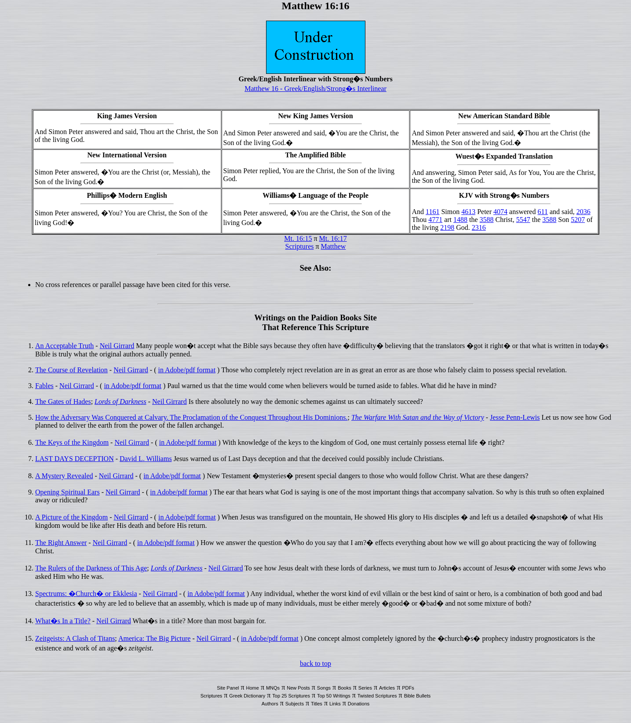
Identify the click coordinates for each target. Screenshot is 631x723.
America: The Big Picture (154, 638)
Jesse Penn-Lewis (515, 417)
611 (542, 211)
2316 (479, 227)
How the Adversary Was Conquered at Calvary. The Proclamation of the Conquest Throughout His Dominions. (191, 417)
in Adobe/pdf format (186, 370)
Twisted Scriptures (377, 695)
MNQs (273, 687)
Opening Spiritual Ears (67, 492)
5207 (578, 219)
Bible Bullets (417, 695)
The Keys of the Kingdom (72, 442)
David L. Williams (146, 458)
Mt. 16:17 (333, 238)
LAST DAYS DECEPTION (74, 458)
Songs (324, 687)
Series (365, 687)
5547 (523, 219)
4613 (468, 211)
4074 (500, 211)
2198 (447, 227)
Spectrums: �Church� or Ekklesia (86, 593)
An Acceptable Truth (64, 345)
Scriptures (299, 246)
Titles (316, 703)
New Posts (298, 687)
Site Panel (228, 687)
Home (252, 687)
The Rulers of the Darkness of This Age (91, 568)
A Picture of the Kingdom (71, 517)
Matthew (333, 246)
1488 (460, 219)
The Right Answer (61, 542)
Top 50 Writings (333, 695)
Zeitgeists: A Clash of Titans (75, 638)
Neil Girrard (117, 345)
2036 (583, 211)
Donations (359, 703)
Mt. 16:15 (298, 238)
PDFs (408, 687)
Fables (44, 385)
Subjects (294, 703)
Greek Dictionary (247, 695)
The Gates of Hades (63, 401)
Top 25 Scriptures (291, 695)
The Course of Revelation (71, 370)
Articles (387, 687)
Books (344, 687)
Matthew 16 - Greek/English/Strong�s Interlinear (315, 88)
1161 (432, 211)
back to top (315, 663)
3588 (487, 219)
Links (335, 703)
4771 (435, 219)
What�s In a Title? (63, 621)
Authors (270, 703)
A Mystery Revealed (64, 476)
